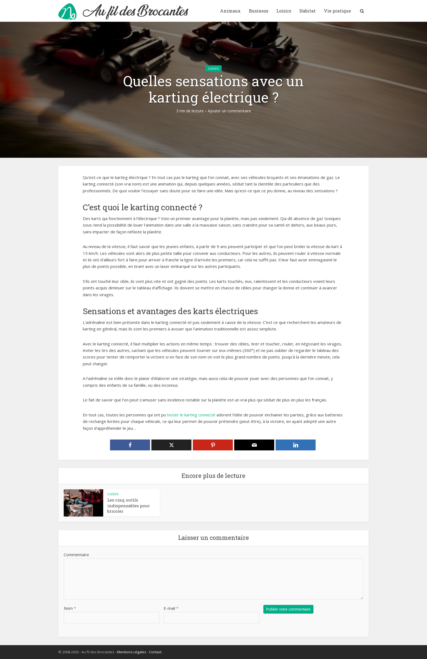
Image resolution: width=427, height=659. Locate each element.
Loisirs (283, 11)
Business (258, 11)
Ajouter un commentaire (229, 111)
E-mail (171, 608)
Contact (155, 651)
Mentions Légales (131, 651)
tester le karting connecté (191, 414)
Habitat (307, 11)
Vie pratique (337, 11)
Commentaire (76, 554)
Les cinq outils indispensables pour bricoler (128, 505)
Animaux (230, 11)
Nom (70, 608)
